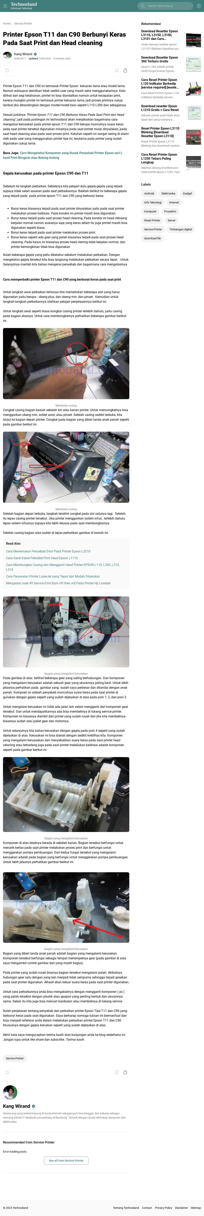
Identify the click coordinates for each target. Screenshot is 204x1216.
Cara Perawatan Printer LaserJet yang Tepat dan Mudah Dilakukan (53, 576)
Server (172, 220)
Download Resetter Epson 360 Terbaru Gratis (159, 59)
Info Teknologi (153, 202)
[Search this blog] (168, 6)
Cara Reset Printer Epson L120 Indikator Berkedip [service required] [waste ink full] (159, 83)
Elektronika (168, 193)
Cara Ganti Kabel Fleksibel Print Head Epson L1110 (42, 558)
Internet (174, 202)
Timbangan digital (181, 229)
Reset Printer (152, 220)
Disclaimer (181, 1207)
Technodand (24, 4)
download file (152, 238)
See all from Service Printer (66, 1160)
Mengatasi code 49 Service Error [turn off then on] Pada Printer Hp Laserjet (58, 583)
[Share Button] (125, 71)
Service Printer (15, 1058)
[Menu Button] (5, 6)
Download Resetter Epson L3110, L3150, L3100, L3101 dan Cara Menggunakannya (159, 35)
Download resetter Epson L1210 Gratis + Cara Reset (160, 108)
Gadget (187, 193)
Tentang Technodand (126, 1207)
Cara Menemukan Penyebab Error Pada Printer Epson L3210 (48, 551)
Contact (147, 1207)
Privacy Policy (163, 1207)
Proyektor (170, 211)
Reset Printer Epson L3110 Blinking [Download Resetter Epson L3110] (160, 132)
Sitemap (196, 1207)
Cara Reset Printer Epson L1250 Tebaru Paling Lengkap (159, 158)
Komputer (150, 211)
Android (149, 193)
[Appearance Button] (199, 6)
